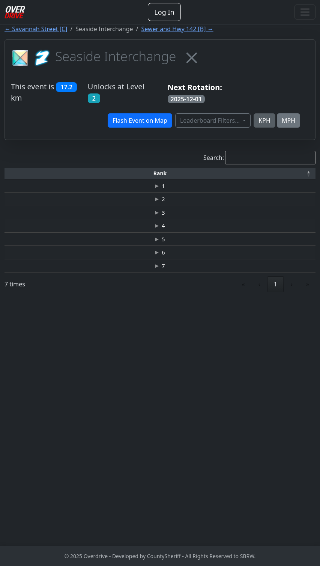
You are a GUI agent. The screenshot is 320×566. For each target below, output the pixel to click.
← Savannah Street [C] (36, 29)
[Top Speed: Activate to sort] (183, 176)
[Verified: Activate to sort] (296, 176)
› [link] (292, 527)
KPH (264, 120)
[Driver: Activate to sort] (71, 176)
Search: (213, 158)
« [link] (243, 527)
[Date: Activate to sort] (259, 176)
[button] (19, 176)
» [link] (307, 527)
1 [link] (275, 527)
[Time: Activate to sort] (122, 176)
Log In (164, 12)
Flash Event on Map (140, 120)
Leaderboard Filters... (210, 120)
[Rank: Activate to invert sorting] (19, 176)
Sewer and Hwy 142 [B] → (177, 29)
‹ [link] (259, 527)
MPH (288, 120)
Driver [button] (70, 176)
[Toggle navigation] (304, 12)
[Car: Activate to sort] (152, 176)
